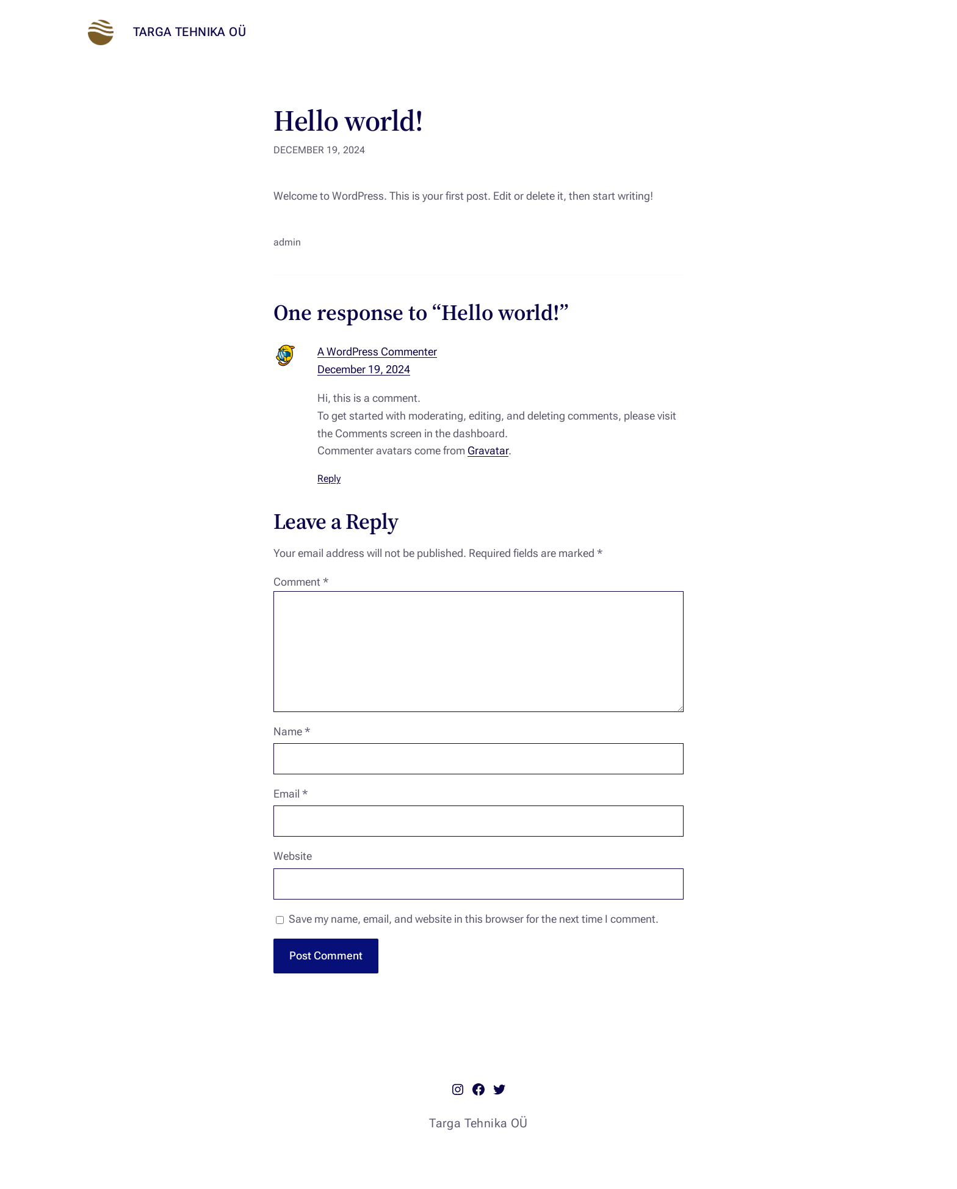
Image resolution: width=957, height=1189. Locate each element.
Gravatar (488, 450)
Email (290, 793)
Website (292, 855)
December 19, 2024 (363, 369)
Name (291, 731)
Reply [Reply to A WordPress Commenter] (329, 478)
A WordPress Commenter (377, 351)
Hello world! (347, 120)
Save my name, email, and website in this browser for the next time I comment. (474, 918)
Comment (300, 581)
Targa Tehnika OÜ (189, 31)
